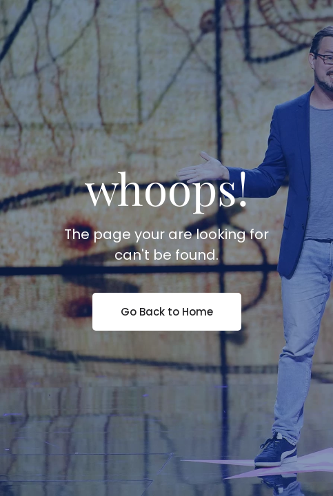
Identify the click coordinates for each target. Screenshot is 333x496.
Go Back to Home (167, 311)
